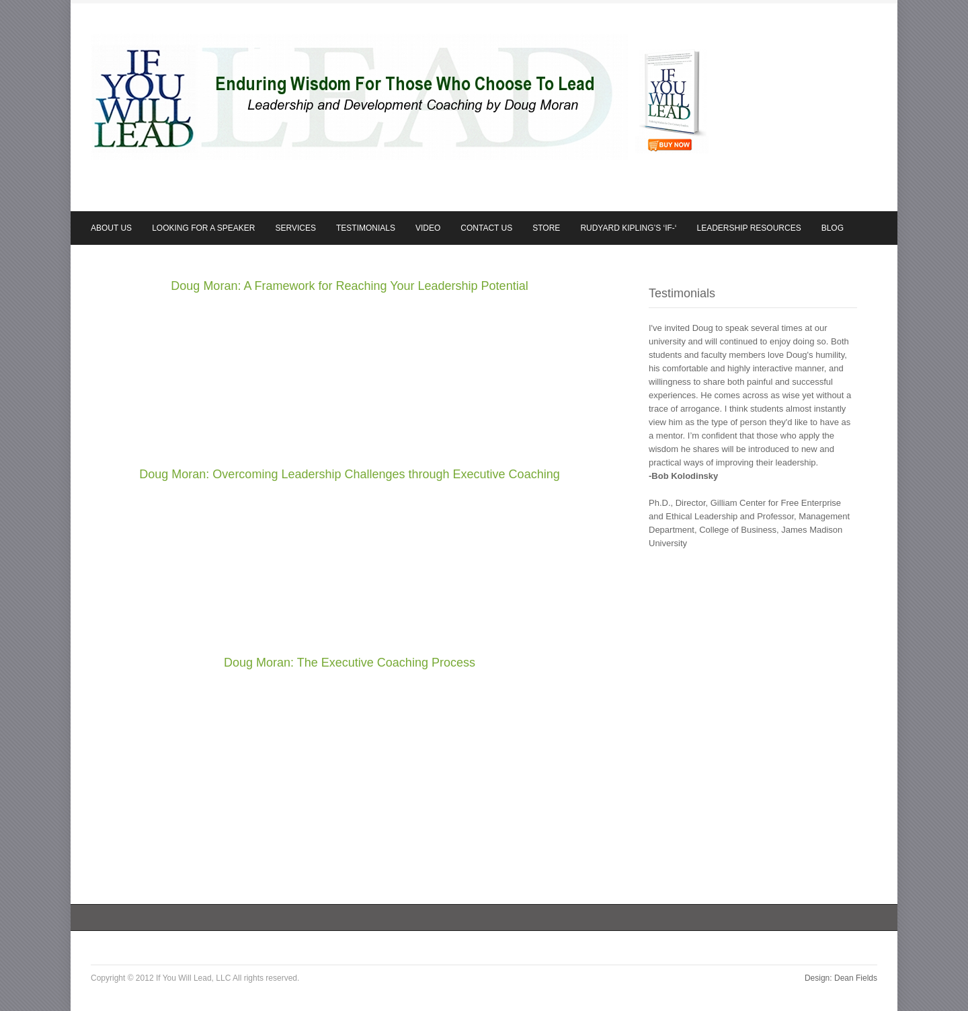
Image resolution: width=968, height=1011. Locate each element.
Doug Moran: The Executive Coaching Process (349, 662)
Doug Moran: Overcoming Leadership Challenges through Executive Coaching (349, 474)
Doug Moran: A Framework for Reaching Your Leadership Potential (349, 286)
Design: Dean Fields (841, 978)
